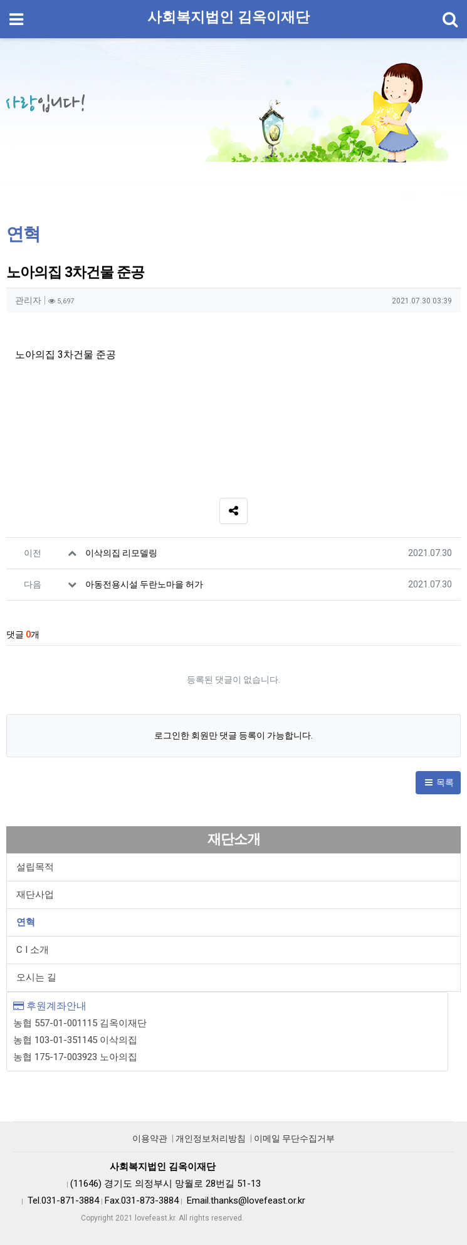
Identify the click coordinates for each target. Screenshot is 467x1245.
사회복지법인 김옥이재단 (228, 17)
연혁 (25, 922)
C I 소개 (32, 949)
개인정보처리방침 (211, 1138)
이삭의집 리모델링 (121, 553)
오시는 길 (36, 977)
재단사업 (35, 894)
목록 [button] (438, 782)
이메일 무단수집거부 (294, 1138)
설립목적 (35, 867)
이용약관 (149, 1138)
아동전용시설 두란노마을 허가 (144, 584)
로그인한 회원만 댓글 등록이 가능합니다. (233, 735)
